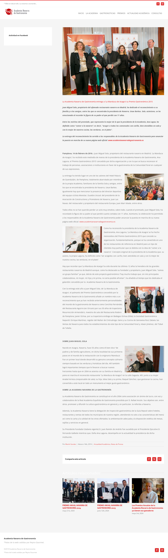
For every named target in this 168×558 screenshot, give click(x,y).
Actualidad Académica (102, 444)
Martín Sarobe (70, 444)
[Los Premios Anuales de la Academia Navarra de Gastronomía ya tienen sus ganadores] (148, 479)
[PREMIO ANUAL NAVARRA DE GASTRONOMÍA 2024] (78, 479)
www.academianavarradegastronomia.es (126, 140)
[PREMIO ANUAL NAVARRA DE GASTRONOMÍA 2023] (113, 479)
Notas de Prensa (117, 444)
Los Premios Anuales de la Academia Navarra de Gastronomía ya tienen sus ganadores (147, 508)
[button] (64, 496)
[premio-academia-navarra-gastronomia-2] (113, 61)
